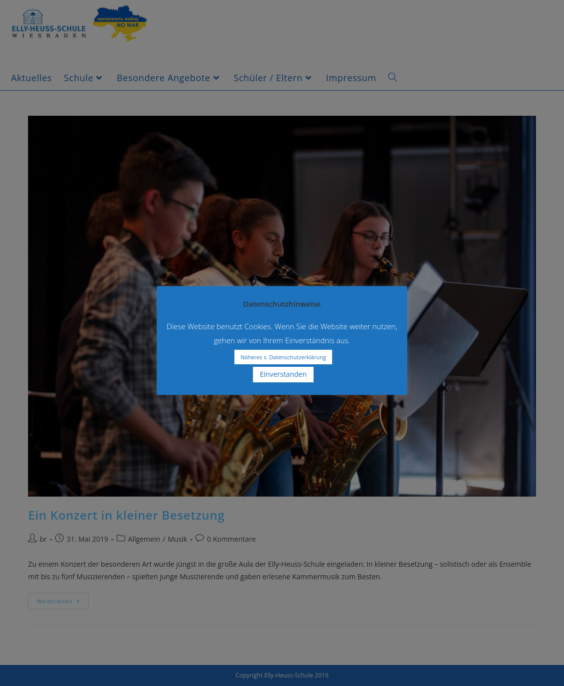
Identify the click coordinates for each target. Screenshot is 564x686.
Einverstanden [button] (283, 374)
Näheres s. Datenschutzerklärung (283, 357)
